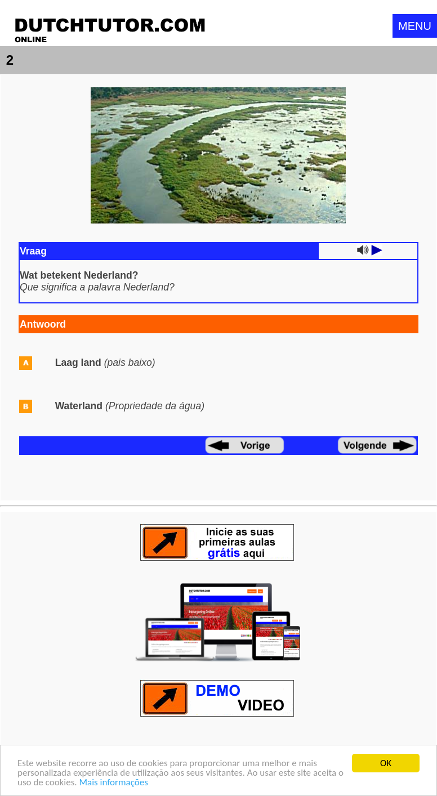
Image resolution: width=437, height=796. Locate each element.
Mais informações (113, 783)
